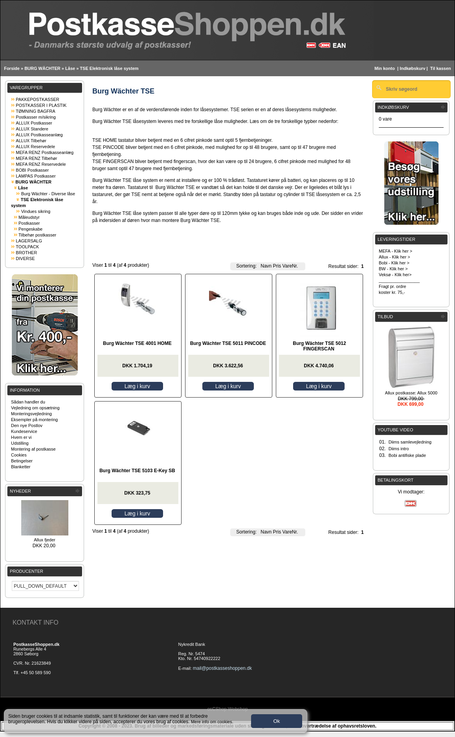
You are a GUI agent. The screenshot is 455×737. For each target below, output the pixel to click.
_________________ (399, 280)
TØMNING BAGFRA (35, 111)
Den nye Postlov (26, 425)
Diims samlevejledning (410, 442)
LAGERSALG (29, 240)
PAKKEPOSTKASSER (37, 99)
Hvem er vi (21, 437)
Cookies (19, 455)
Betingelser (22, 460)
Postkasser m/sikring (35, 117)
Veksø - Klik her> (395, 274)
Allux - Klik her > (394, 257)
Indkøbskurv (412, 68)
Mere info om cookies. (212, 721)
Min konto (384, 68)
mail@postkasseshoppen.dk (222, 668)
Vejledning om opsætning (35, 407)
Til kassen (441, 68)
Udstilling (20, 443)
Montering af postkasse (33, 449)
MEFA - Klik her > (395, 251)
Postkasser (29, 223)
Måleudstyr (29, 217)
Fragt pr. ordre (392, 286)
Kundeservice (24, 431)
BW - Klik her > (393, 268)
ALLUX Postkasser (34, 123)
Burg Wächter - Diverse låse (48, 193)
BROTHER (26, 252)
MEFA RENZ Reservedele (41, 164)
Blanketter (21, 466)
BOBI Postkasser (32, 170)
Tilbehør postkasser (37, 235)
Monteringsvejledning (31, 413)
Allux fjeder (44, 539)
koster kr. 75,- (392, 292)
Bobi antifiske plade (407, 455)
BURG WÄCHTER (42, 68)
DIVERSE (25, 258)
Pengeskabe (30, 229)
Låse (70, 68)
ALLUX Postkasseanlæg (39, 134)
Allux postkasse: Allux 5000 (411, 392)
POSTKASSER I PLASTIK (41, 105)
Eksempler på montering (34, 419)
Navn (266, 266)
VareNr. (290, 266)
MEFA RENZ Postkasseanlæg (44, 152)
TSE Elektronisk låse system (109, 68)
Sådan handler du (28, 402)
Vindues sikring (35, 211)
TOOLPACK (27, 246)
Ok (276, 721)
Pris (277, 266)
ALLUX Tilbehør (31, 140)
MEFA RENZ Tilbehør (36, 158)
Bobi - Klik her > (394, 262)
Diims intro (399, 448)
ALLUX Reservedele (35, 146)
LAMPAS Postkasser (35, 176)
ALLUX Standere (32, 128)
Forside (12, 68)
